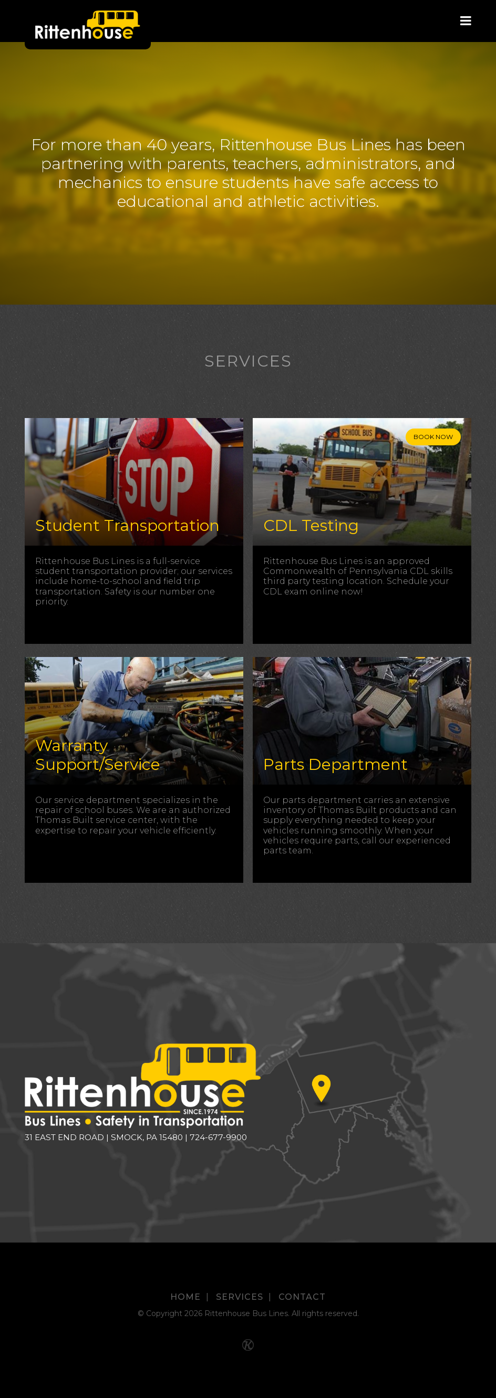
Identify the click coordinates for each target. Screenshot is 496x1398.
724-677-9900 (218, 1137)
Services (239, 1297)
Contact (302, 1297)
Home (185, 1297)
